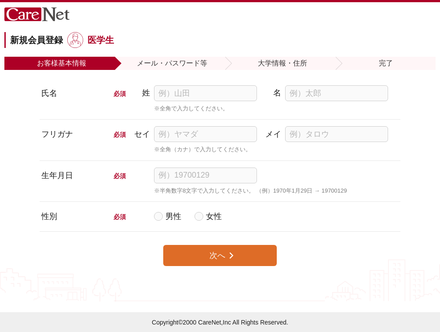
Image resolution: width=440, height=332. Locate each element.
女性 (214, 216)
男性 (173, 216)
